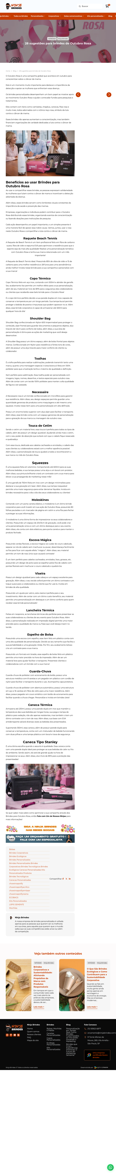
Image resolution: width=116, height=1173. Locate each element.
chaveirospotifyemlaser (19, 891)
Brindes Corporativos (18, 853)
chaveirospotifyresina (18, 894)
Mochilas (13, 908)
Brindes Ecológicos (17, 856)
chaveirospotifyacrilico (19, 887)
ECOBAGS (13, 897)
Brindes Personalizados (19, 860)
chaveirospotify (16, 884)
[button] (110, 1167)
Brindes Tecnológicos (18, 877)
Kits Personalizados (18, 901)
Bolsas (12, 849)
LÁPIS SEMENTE (16, 904)
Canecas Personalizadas (20, 880)
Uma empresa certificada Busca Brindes (100, 1055)
